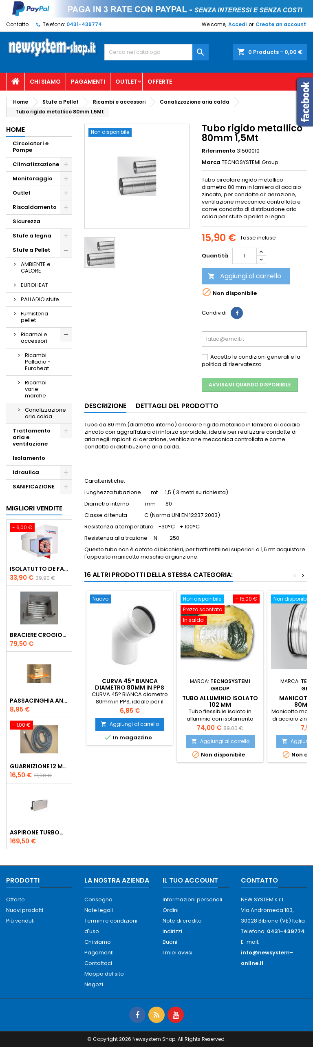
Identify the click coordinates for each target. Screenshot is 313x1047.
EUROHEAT (34, 285)
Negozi (93, 984)
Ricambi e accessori (34, 338)
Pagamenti (88, 82)
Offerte (160, 82)
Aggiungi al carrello (244, 276)
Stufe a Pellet (31, 250)
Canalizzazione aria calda (45, 413)
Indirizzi (172, 931)
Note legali (98, 910)
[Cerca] (156, 52)
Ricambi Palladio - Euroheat (38, 361)
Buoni (170, 942)
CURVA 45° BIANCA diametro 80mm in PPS (129, 684)
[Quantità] (244, 256)
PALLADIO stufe (40, 299)
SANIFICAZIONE (34, 486)
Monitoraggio (33, 178)
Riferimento (219, 151)
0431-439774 (84, 24)
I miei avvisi (177, 952)
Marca (211, 162)
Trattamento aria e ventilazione (32, 437)
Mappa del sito (104, 974)
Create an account (281, 24)
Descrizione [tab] (105, 405)
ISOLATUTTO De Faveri (39, 569)
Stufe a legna (32, 236)
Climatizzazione (36, 164)
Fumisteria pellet (34, 317)
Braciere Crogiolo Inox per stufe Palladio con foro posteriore (39, 635)
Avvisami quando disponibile (250, 384)
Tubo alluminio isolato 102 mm (220, 701)
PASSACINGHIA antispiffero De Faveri (39, 700)
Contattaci (98, 963)
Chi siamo (45, 82)
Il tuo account (190, 880)
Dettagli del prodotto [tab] (177, 405)
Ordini (171, 910)
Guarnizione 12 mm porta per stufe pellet (39, 766)
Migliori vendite (34, 508)
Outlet (126, 82)
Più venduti (20, 921)
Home (15, 129)
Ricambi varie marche (35, 389)
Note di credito (182, 921)
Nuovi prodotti (24, 910)
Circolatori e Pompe (30, 147)
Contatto (17, 24)
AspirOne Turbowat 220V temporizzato (39, 832)
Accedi (237, 24)
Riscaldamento (35, 207)
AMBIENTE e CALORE (36, 267)
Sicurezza (26, 221)
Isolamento (29, 458)
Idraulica (26, 472)
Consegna (98, 899)
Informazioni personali (192, 899)
